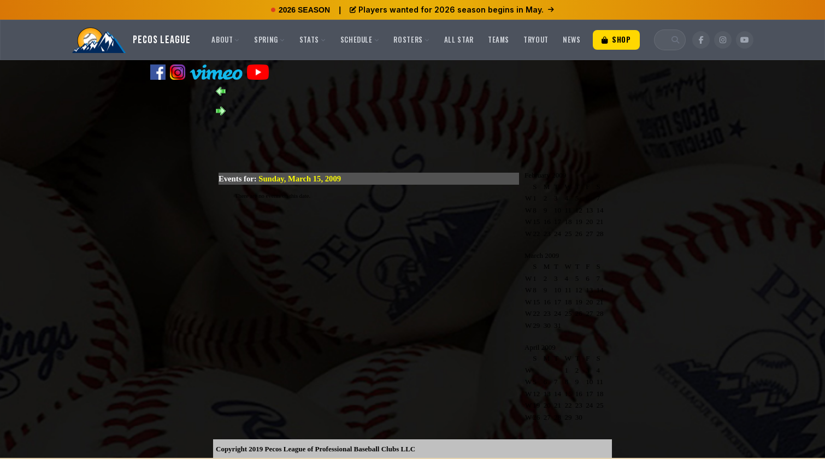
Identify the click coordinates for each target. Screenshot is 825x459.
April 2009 (540, 347)
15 (536, 221)
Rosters (411, 39)
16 (547, 221)
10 (557, 210)
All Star (459, 39)
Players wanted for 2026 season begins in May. (452, 9)
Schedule (360, 39)
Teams (498, 39)
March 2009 (542, 255)
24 (557, 233)
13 (589, 210)
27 (589, 233)
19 (578, 221)
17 (557, 221)
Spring (269, 39)
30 (547, 325)
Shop (616, 39)
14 (600, 210)
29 (536, 325)
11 (567, 210)
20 (589, 221)
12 (578, 210)
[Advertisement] (412, 139)
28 (600, 233)
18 (567, 221)
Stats (312, 39)
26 (578, 233)
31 (557, 325)
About (225, 39)
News (572, 39)
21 (600, 221)
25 (567, 233)
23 (547, 233)
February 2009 (545, 175)
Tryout (536, 39)
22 (536, 233)
